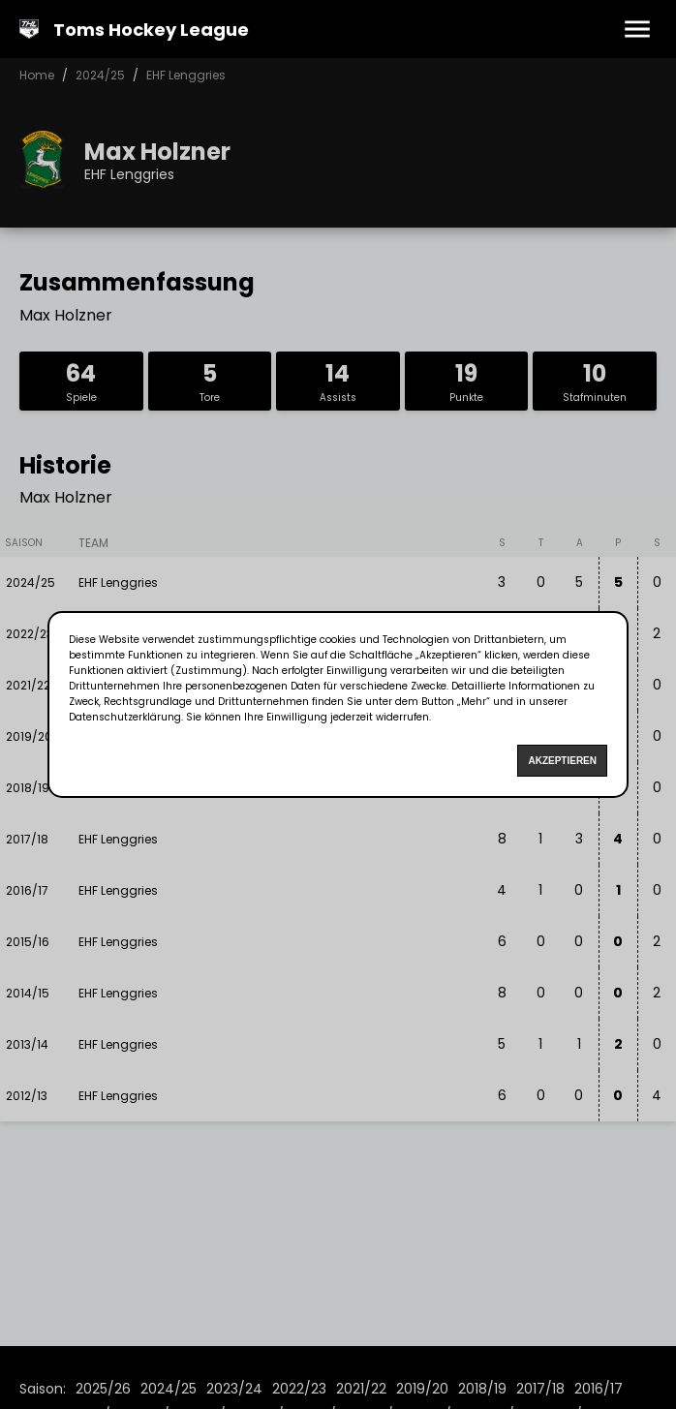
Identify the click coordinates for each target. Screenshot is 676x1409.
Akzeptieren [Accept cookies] (562, 760)
